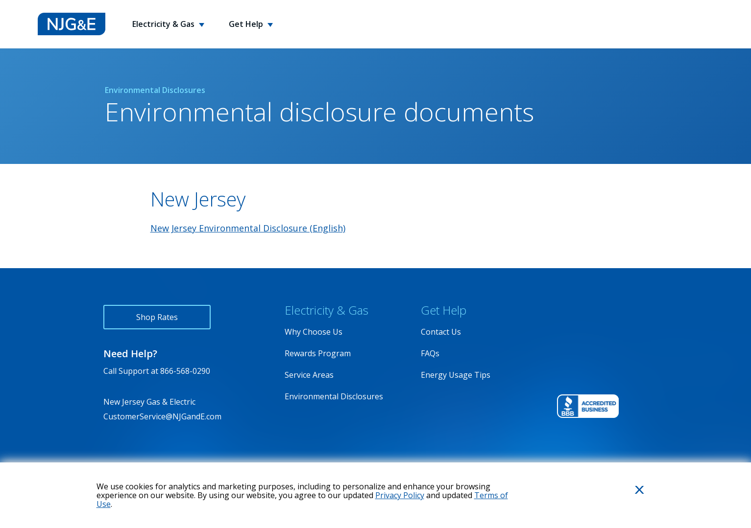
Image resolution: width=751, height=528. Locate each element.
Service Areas (309, 374)
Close (627, 506)
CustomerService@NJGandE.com (162, 416)
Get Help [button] (247, 24)
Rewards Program (318, 353)
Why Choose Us (313, 331)
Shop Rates (157, 317)
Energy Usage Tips (455, 374)
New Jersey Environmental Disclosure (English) (247, 228)
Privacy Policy (399, 495)
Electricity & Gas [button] (164, 24)
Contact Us (441, 331)
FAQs (430, 353)
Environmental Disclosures (334, 396)
